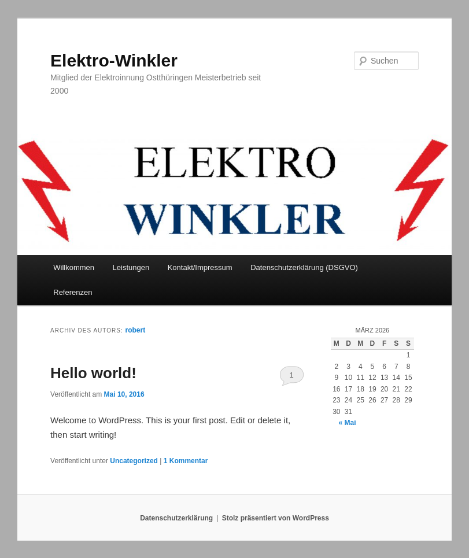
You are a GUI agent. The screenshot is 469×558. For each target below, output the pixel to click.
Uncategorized (134, 461)
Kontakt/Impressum (200, 267)
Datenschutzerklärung (176, 518)
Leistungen (131, 267)
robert (135, 330)
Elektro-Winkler (114, 60)
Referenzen (72, 292)
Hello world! (93, 373)
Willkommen (73, 267)
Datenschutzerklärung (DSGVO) (304, 267)
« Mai (347, 423)
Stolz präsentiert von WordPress (275, 518)
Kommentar (186, 461)
